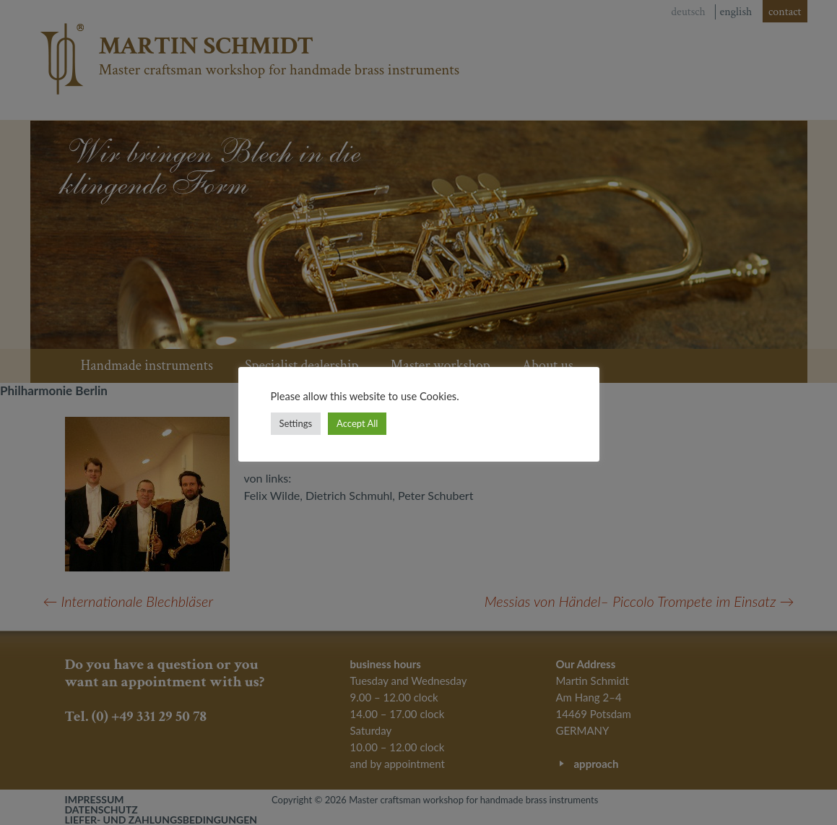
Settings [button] (296, 423)
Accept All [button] (357, 423)
